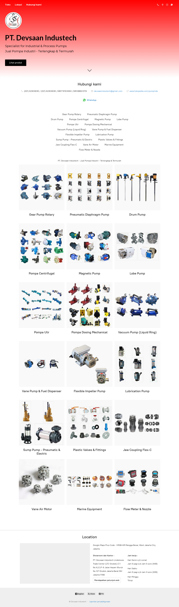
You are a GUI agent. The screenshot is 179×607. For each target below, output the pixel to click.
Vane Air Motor (91, 144)
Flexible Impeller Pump (77, 134)
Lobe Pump (122, 119)
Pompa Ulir (73, 124)
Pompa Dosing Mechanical (98, 124)
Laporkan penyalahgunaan (99, 602)
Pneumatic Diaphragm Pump (102, 114)
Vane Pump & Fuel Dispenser (107, 129)
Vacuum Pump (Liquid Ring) (71, 129)
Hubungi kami (33, 5)
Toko (7, 5)
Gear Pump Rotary (71, 114)
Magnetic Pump (103, 119)
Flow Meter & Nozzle (89, 149)
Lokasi (18, 5)
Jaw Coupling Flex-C (66, 144)
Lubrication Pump (105, 134)
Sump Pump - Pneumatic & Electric (74, 139)
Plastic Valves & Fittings (110, 139)
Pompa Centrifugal (79, 119)
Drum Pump (57, 119)
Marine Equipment (114, 144)
